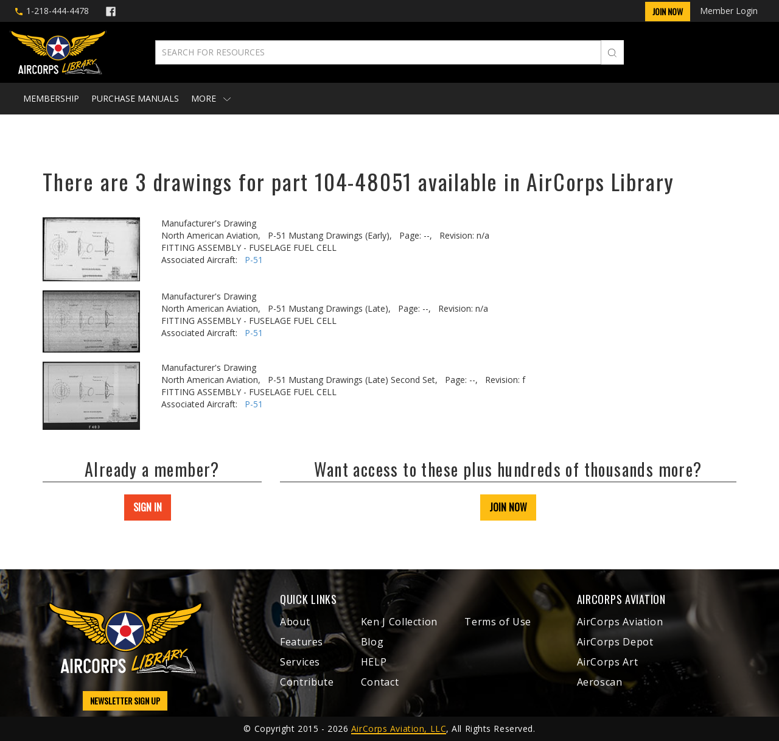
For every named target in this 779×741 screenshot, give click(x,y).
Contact (380, 682)
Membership (51, 98)
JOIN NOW (508, 507)
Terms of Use (497, 621)
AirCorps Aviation (620, 621)
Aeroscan (600, 682)
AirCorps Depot (615, 641)
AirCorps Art (607, 662)
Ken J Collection (399, 621)
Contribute (307, 682)
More (211, 98)
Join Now (667, 11)
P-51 (254, 259)
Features (301, 641)
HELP (374, 662)
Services (300, 662)
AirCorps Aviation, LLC (398, 728)
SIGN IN (147, 507)
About (295, 621)
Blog (372, 641)
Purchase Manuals (135, 98)
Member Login (729, 10)
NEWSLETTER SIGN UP (125, 700)
